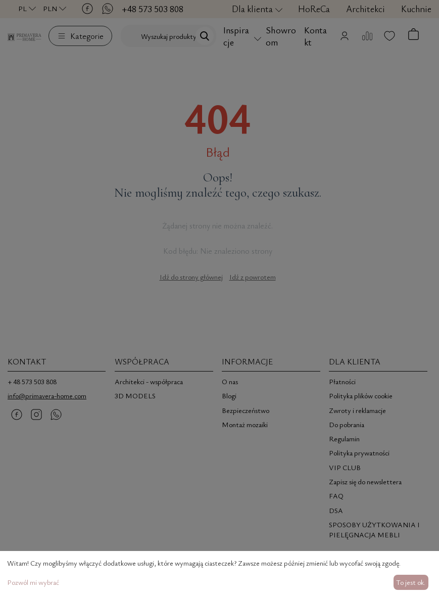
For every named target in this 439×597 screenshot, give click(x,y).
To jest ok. (410, 582)
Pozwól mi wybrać (33, 582)
